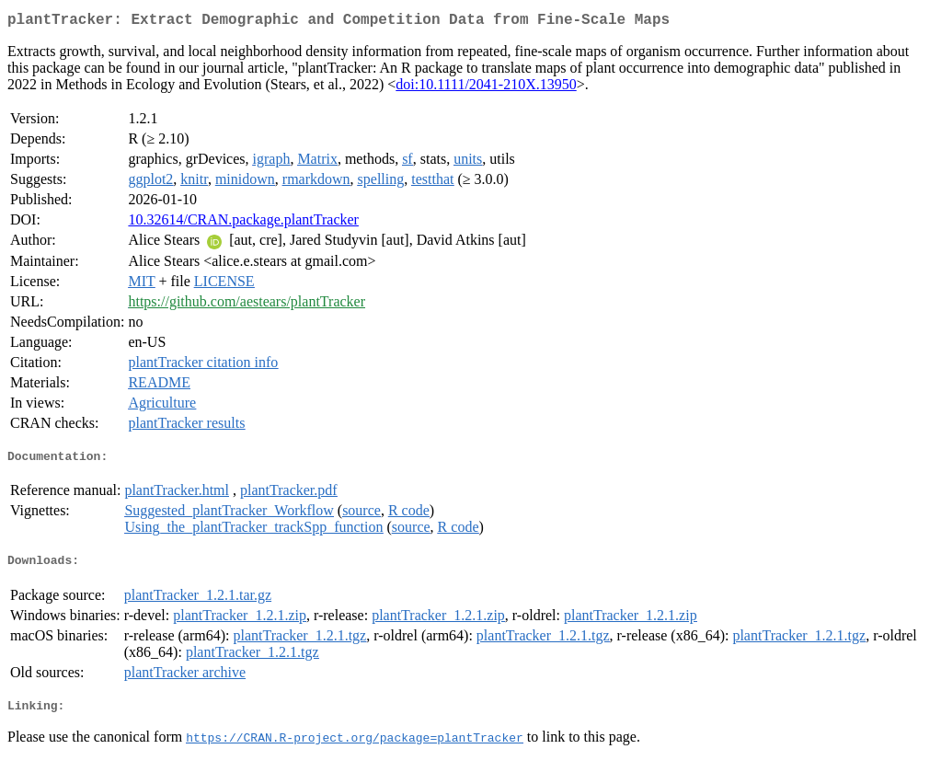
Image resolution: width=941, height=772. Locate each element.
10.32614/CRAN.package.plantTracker (243, 223)
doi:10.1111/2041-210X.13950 (486, 88)
